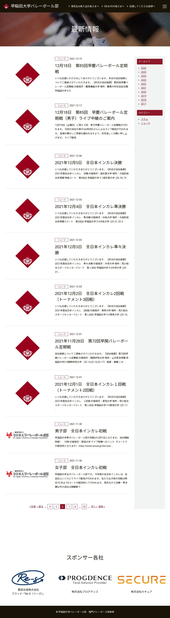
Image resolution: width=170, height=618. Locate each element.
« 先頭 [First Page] (32, 506)
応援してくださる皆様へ (142, 6)
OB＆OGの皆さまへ (114, 6)
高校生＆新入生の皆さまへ (85, 6)
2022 (143, 84)
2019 (143, 96)
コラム (144, 119)
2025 (143, 72)
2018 (143, 100)
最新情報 (85, 29)
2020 (143, 92)
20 (84, 506)
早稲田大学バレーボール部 (31, 6)
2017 (143, 104)
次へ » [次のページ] (94, 506)
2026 (143, 68)
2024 (143, 76)
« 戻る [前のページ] (40, 506)
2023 (143, 80)
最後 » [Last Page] (102, 506)
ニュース (145, 123)
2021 (143, 88)
